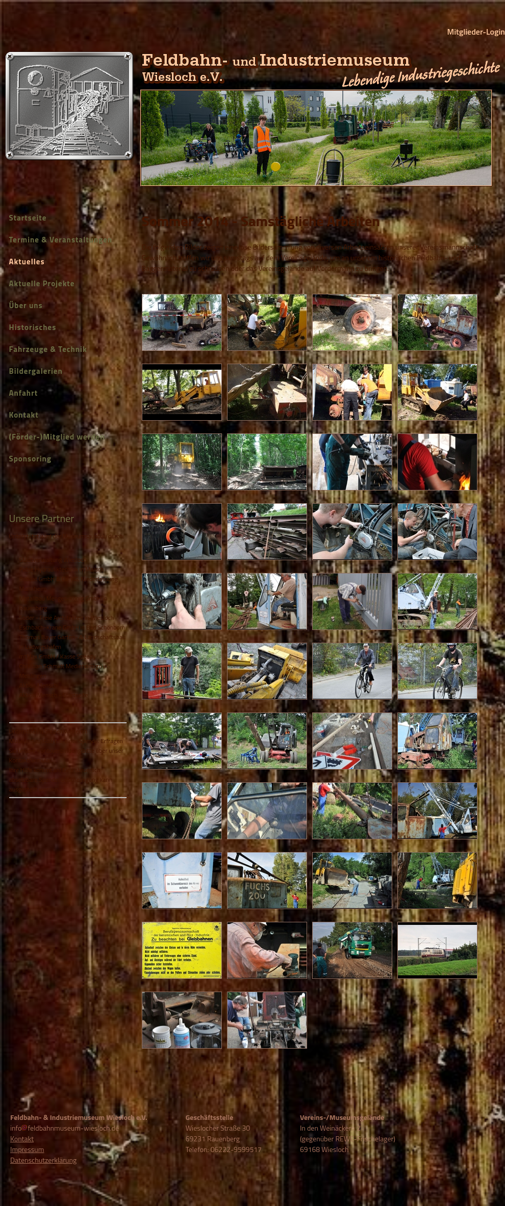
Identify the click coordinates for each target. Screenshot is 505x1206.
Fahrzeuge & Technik (48, 349)
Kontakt (24, 415)
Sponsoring (30, 458)
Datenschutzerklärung (43, 1160)
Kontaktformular (30, 760)
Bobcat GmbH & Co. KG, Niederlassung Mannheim (68, 583)
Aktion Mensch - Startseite (53, 695)
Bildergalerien (36, 371)
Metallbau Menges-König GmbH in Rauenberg (63, 603)
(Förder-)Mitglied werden (57, 437)
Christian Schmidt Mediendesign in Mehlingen (63, 670)
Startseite (28, 218)
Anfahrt (23, 393)
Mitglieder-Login (476, 31)
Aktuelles (27, 261)
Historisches (33, 327)
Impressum (27, 1149)
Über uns (26, 305)
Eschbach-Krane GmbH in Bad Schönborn (72, 627)
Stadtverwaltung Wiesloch (53, 559)
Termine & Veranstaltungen (61, 239)
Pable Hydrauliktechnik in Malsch (61, 569)
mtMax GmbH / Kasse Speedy (57, 656)
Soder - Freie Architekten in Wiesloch (66, 617)
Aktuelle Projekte (42, 283)
